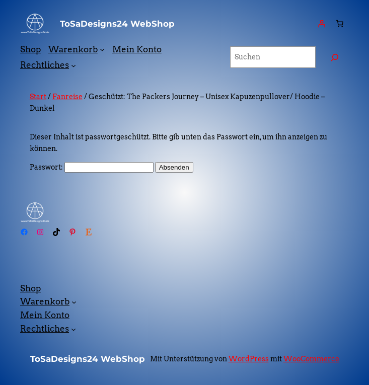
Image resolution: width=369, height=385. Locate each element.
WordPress (249, 358)
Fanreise (67, 96)
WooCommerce (311, 358)
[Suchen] (335, 57)
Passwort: (92, 167)
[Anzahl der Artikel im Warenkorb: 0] (340, 24)
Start (38, 96)
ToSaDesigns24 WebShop (117, 24)
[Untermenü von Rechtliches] (73, 64)
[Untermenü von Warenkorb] (102, 49)
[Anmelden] (322, 24)
